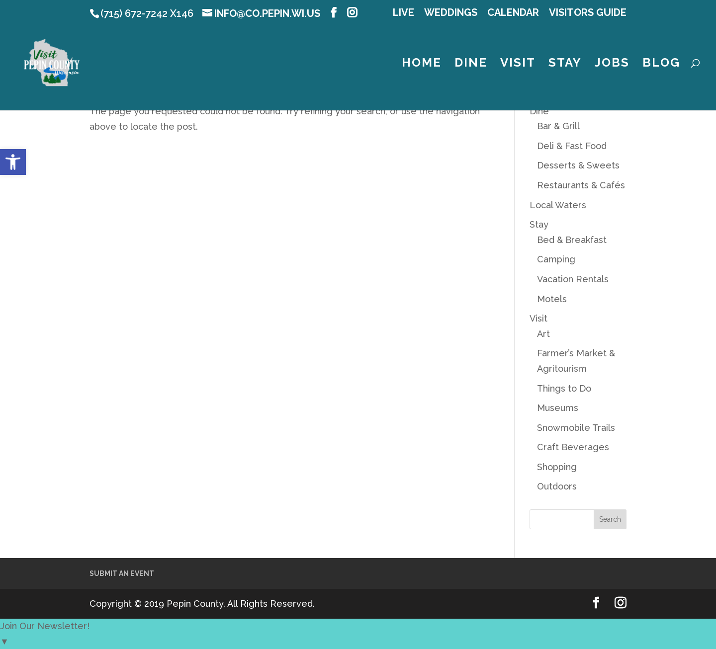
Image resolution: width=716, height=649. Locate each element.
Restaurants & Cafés (581, 185)
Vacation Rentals (573, 279)
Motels (552, 299)
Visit (518, 64)
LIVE (403, 12)
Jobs (612, 64)
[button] (13, 162)
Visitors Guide (587, 12)
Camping (556, 259)
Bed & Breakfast (572, 240)
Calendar (513, 12)
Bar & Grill (558, 126)
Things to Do (564, 388)
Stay (565, 64)
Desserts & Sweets (578, 165)
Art (543, 333)
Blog (661, 64)
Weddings (450, 12)
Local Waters (558, 205)
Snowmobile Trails (576, 427)
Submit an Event (122, 573)
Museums (557, 408)
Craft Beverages (573, 447)
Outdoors (557, 486)
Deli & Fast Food (572, 146)
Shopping (557, 467)
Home (422, 64)
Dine (470, 64)
